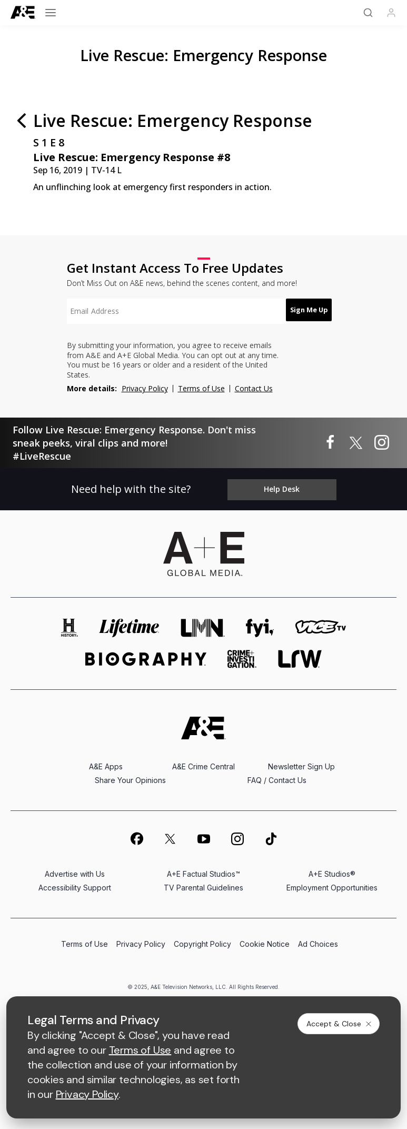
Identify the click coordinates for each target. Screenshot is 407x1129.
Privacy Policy (145, 388)
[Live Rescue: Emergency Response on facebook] (330, 443)
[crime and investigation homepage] (242, 655)
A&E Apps (106, 762)
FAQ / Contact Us (276, 776)
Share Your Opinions (130, 776)
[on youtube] (203, 834)
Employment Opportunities (332, 883)
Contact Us (254, 388)
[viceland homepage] (320, 624)
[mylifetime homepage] (129, 624)
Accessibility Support (74, 883)
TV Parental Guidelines (203, 883)
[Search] (368, 12)
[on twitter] (170, 834)
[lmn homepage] (203, 624)
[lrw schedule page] (300, 655)
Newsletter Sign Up (301, 762)
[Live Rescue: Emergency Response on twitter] (356, 443)
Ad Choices (318, 940)
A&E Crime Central (203, 762)
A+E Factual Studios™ (203, 870)
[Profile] (391, 12)
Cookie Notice (265, 940)
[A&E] (23, 12)
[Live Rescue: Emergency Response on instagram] (381, 443)
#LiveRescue (42, 456)
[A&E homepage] (203, 724)
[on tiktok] (271, 834)
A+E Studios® (332, 870)
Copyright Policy (202, 940)
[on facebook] (136, 834)
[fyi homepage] (260, 624)
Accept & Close (339, 1023)
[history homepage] (69, 624)
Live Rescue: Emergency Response (203, 55)
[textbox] (170, 311)
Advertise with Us (75, 870)
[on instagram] (237, 834)
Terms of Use (201, 388)
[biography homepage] (145, 655)
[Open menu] (50, 12)
